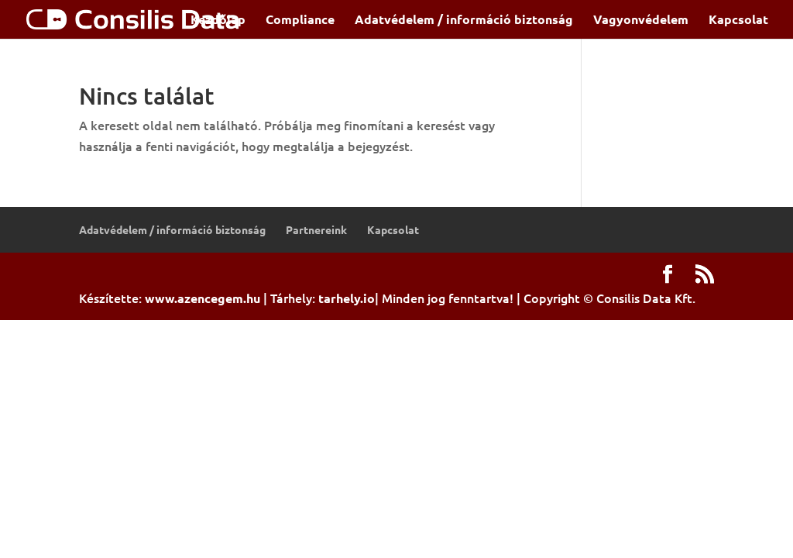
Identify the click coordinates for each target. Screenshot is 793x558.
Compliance (300, 20)
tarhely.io (346, 298)
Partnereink (316, 229)
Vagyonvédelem (640, 20)
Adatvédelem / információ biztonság (464, 20)
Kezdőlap (218, 20)
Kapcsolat (738, 20)
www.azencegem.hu (202, 298)
